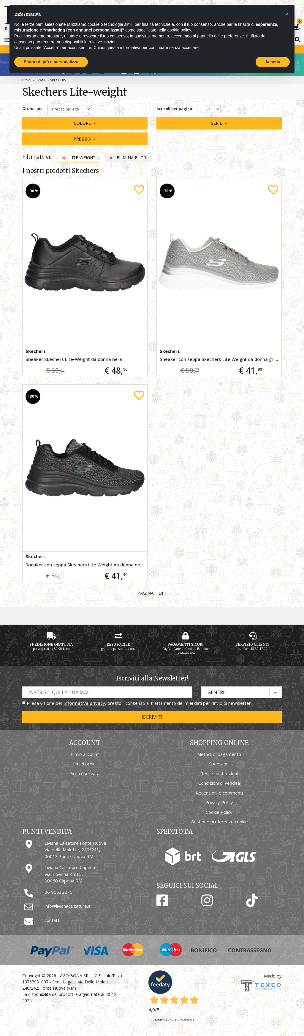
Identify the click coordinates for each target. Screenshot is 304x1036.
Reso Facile (118, 644)
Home (27, 80)
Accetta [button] (272, 61)
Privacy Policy (219, 802)
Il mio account (85, 754)
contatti (52, 920)
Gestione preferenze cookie (219, 822)
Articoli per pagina (174, 108)
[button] (85, 123)
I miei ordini (84, 764)
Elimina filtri (128, 157)
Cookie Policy (219, 812)
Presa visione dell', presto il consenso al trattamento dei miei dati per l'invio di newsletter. (139, 703)
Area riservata (84, 773)
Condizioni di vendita (219, 783)
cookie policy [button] (179, 30)
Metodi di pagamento (219, 754)
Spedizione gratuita (51, 644)
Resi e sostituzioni (219, 773)
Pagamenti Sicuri (185, 644)
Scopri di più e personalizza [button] (51, 61)
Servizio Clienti (253, 644)
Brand (41, 80)
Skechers (36, 351)
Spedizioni (219, 764)
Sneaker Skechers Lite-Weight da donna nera (74, 359)
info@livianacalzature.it (68, 906)
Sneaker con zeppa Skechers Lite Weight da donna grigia (220, 359)
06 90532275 (58, 892)
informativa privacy (84, 703)
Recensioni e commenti (219, 793)
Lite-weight (79, 157)
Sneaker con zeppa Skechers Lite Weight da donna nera (85, 565)
